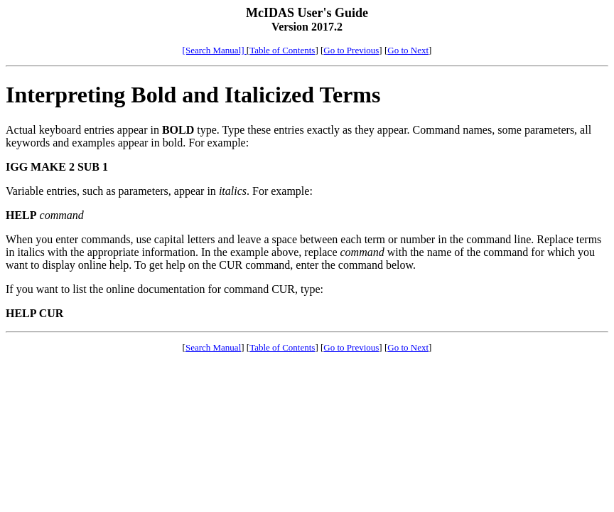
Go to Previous (351, 50)
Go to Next (408, 50)
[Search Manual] (215, 50)
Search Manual (213, 347)
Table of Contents (282, 50)
